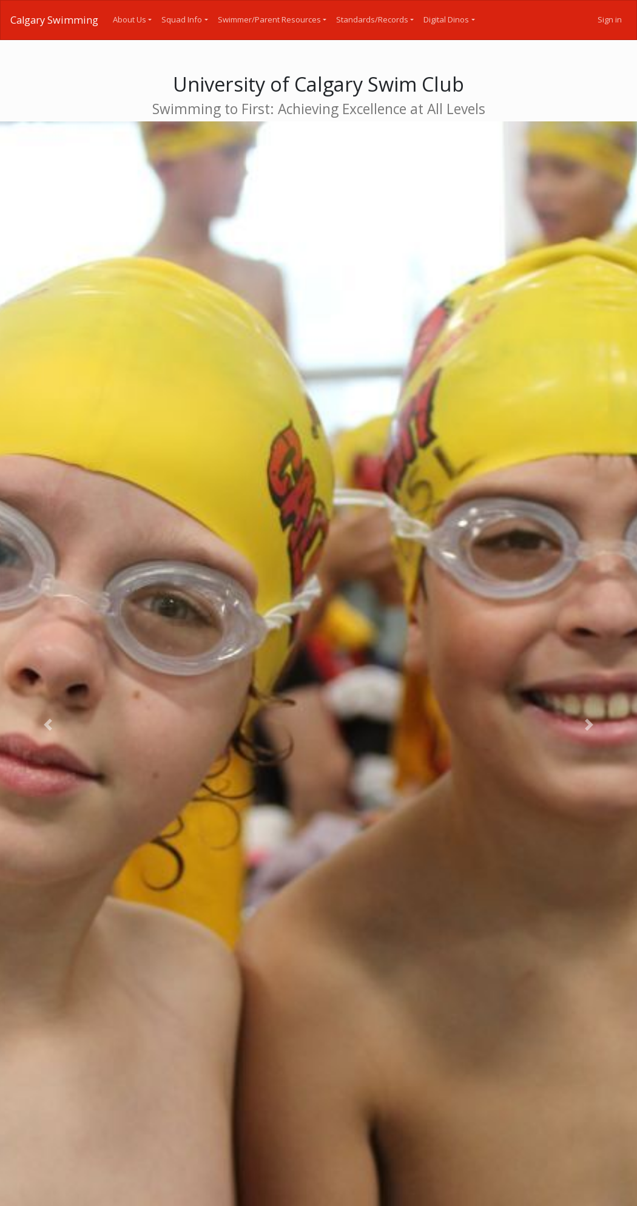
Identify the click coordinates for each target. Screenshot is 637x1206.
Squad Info (181, 19)
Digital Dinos (446, 19)
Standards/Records (372, 19)
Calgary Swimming (54, 20)
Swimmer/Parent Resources (269, 19)
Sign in (610, 19)
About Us (129, 19)
